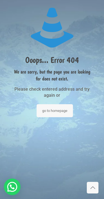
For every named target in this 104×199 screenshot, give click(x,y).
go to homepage (54, 111)
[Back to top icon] (92, 187)
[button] (12, 187)
